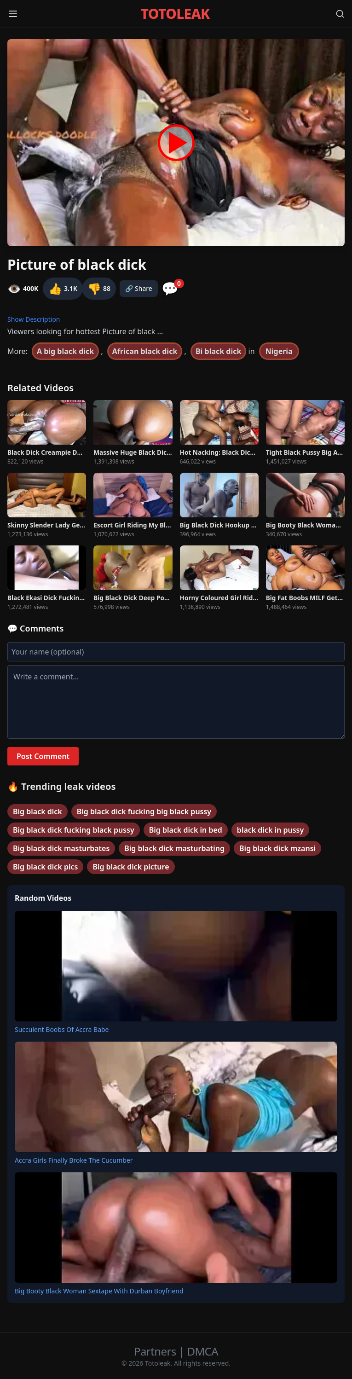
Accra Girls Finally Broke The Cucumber (74, 1160)
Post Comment (43, 756)
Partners (156, 1351)
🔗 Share (138, 288)
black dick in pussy (270, 830)
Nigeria (279, 351)
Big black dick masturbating (174, 848)
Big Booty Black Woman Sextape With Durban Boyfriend (99, 1290)
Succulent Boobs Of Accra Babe (62, 1029)
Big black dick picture (130, 867)
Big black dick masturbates (61, 848)
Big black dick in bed (185, 830)
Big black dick (37, 811)
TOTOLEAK (175, 14)
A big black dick (65, 351)
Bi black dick (218, 351)
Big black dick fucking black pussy (73, 830)
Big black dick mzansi (277, 848)
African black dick (144, 351)
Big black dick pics (45, 867)
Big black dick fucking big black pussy (144, 811)
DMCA (202, 1351)
